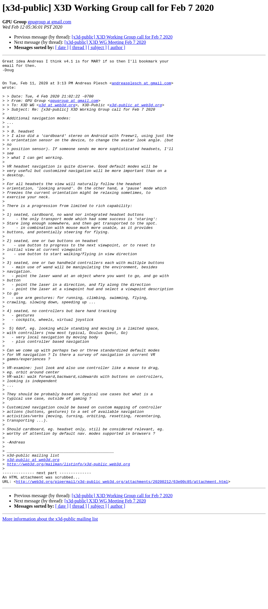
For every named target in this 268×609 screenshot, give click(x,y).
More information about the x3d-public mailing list (50, 603)
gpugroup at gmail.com (49, 21)
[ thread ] (78, 47)
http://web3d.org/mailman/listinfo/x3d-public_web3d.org (68, 545)
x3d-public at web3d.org (136, 114)
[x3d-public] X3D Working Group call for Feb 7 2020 (122, 36)
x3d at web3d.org (57, 114)
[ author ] (116, 47)
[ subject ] (97, 47)
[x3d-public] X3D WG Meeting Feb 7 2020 (105, 42)
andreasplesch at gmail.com (141, 88)
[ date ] (61, 47)
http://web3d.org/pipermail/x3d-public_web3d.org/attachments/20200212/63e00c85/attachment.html (122, 566)
